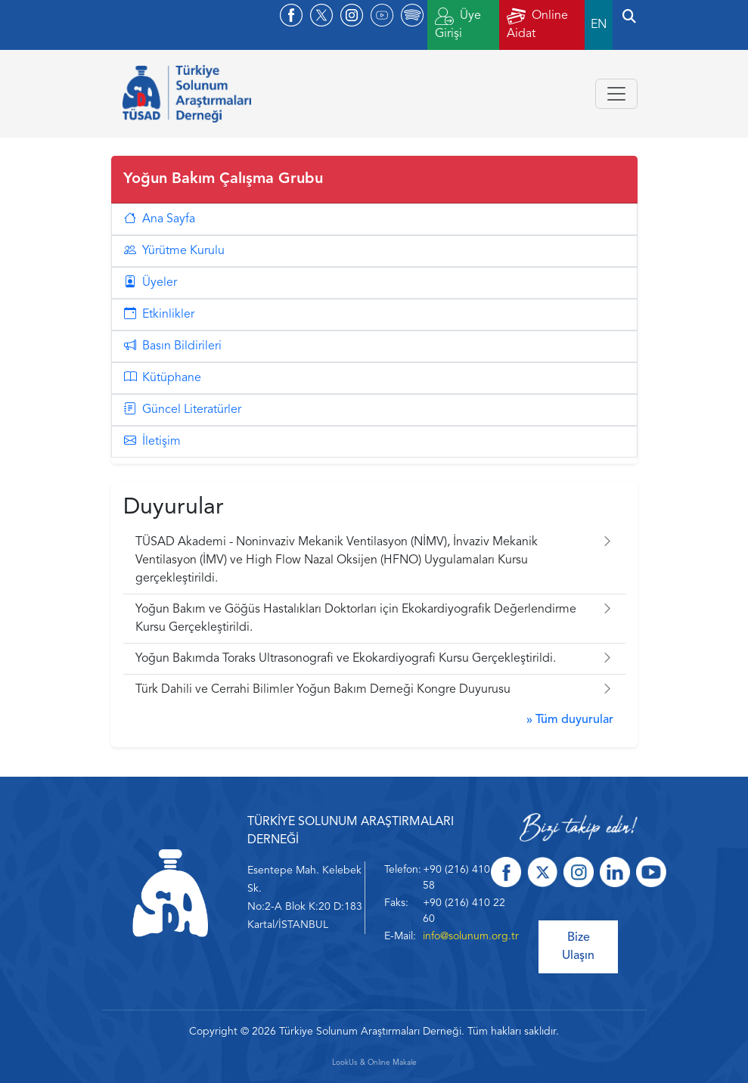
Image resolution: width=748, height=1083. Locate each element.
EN (599, 25)
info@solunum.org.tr (471, 936)
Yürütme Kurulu (174, 251)
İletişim (152, 442)
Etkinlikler (159, 315)
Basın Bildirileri (173, 346)
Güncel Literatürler (182, 410)
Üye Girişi (458, 24)
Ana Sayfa (159, 219)
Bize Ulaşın (578, 947)
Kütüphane (162, 378)
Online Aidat (537, 24)
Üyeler (150, 283)
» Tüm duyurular (569, 720)
